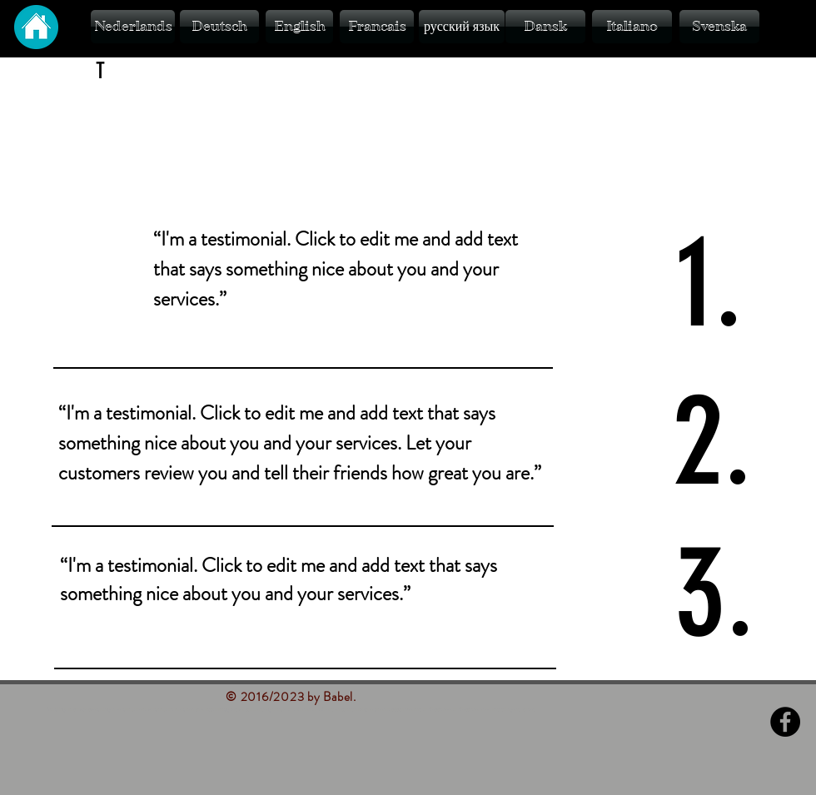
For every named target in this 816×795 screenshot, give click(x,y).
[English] (299, 26)
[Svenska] (719, 26)
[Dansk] (545, 26)
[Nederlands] (133, 26)
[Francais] (377, 26)
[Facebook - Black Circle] (785, 722)
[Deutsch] (219, 26)
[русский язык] (462, 26)
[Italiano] (632, 26)
